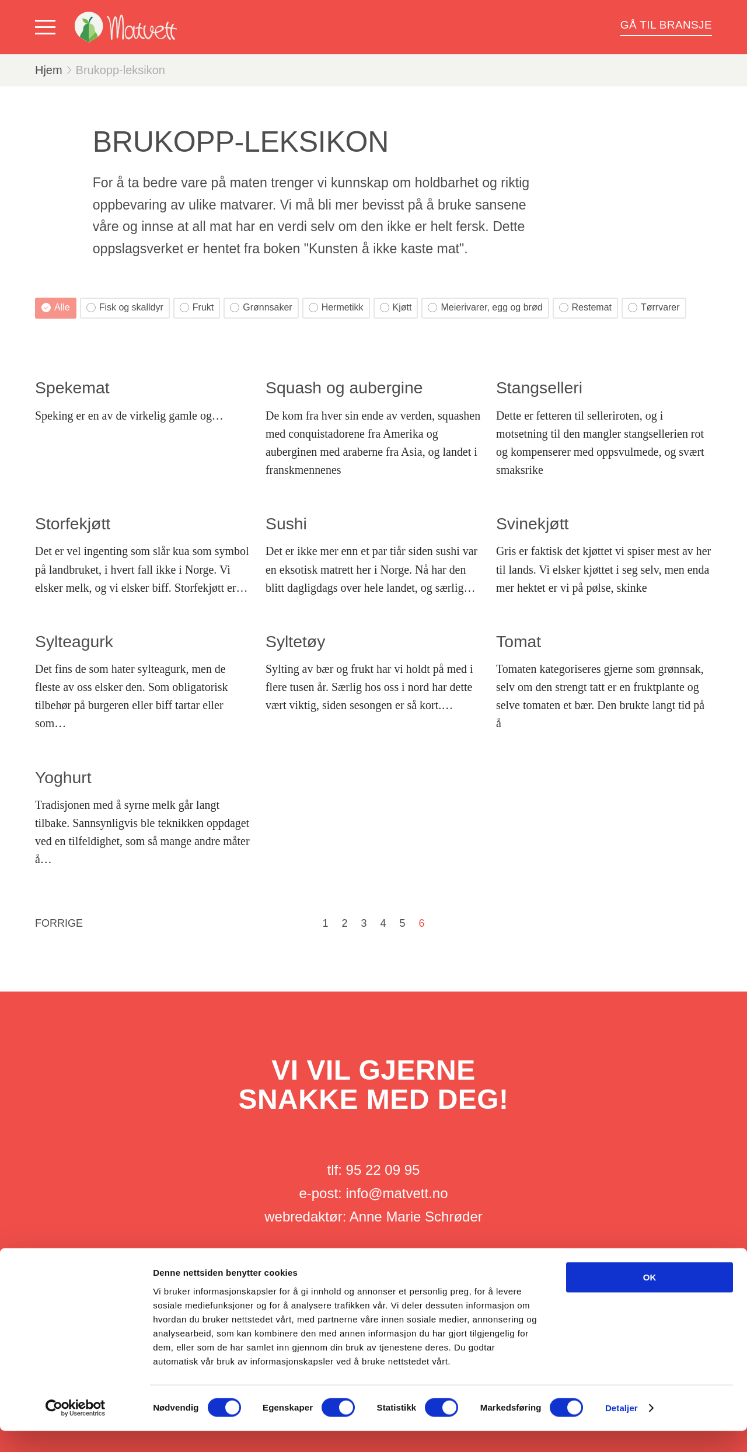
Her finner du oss (373, 1263)
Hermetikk (336, 307)
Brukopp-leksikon (120, 70)
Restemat (585, 307)
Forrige (59, 923)
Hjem (48, 70)
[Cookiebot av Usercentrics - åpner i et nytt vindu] (76, 1429)
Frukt (197, 307)
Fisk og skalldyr (124, 307)
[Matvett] (126, 27)
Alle (55, 307)
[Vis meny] (48, 27)
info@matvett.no (396, 1193)
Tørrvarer (654, 307)
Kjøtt (396, 307)
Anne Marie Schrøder (416, 1216)
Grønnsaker (261, 307)
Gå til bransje (666, 25)
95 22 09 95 (383, 1170)
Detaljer (621, 1429)
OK (650, 1298)
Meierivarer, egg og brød (485, 307)
